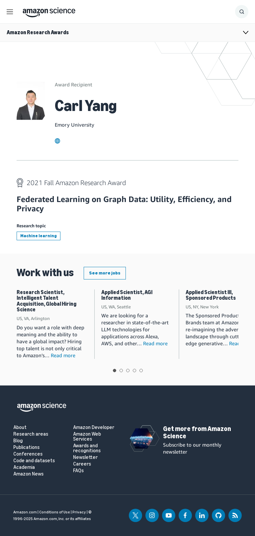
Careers (82, 464)
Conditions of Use (54, 512)
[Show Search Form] (241, 11)
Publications (26, 447)
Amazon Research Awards (38, 32)
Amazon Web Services (87, 437)
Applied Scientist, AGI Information (126, 295)
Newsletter (85, 457)
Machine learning (38, 235)
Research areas (30, 434)
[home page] (49, 10)
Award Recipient (73, 84)
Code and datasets (34, 460)
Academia (24, 467)
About (20, 427)
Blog (18, 440)
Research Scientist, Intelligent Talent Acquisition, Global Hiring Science (46, 301)
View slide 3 (127, 370)
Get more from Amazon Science (197, 432)
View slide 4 (134, 370)
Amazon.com (25, 512)
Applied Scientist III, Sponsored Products (211, 295)
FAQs (78, 470)
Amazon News (28, 474)
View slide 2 (121, 370)
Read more (63, 355)
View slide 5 (141, 370)
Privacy (79, 512)
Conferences (27, 454)
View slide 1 (114, 370)
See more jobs (105, 273)
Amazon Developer (93, 427)
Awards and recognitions (87, 448)
